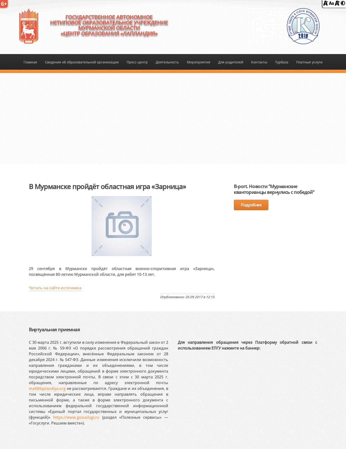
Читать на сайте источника (55, 287)
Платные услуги (309, 62)
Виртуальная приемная (54, 329)
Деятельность (167, 62)
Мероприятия (198, 62)
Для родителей (230, 62)
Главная (30, 62)
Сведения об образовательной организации (82, 62)
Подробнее (251, 205)
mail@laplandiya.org (47, 388)
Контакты (259, 62)
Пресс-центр (137, 62)
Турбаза (281, 62)
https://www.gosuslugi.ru (76, 417)
